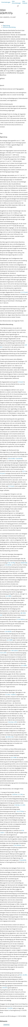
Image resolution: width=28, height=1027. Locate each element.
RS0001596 (24, 563)
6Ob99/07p (6, 1024)
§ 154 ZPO (9, 1008)
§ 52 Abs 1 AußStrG (10, 694)
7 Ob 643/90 (18, 458)
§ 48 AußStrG (14, 650)
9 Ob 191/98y (11, 563)
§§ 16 (23, 471)
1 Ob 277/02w (20, 811)
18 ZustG (2, 473)
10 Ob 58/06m (21, 619)
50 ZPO (25, 975)
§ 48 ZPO (4, 988)
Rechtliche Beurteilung (9, 27)
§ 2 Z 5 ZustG (24, 292)
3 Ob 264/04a (17, 845)
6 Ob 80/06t (8, 565)
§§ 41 (20, 975)
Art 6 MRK (8, 596)
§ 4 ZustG (20, 382)
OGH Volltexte (24, 2)
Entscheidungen (5, 2)
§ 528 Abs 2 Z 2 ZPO (17, 794)
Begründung (6, 25)
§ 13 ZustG (11, 486)
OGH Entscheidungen (16, 2)
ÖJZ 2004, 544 (9, 737)
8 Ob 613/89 (11, 458)
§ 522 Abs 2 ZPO (12, 722)
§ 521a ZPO (3, 653)
